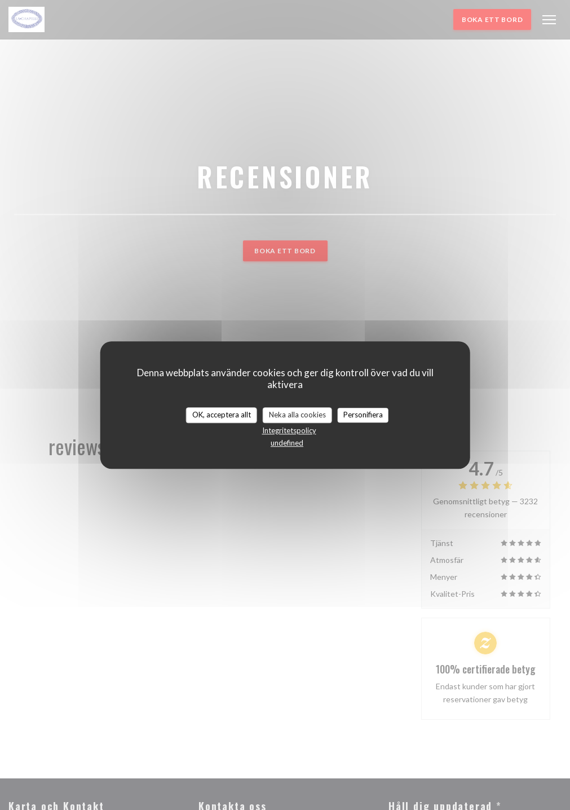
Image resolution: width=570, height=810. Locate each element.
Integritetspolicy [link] (289, 430)
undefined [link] (287, 442)
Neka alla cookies (297, 414)
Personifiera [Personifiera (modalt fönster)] (363, 414)
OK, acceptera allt (221, 414)
